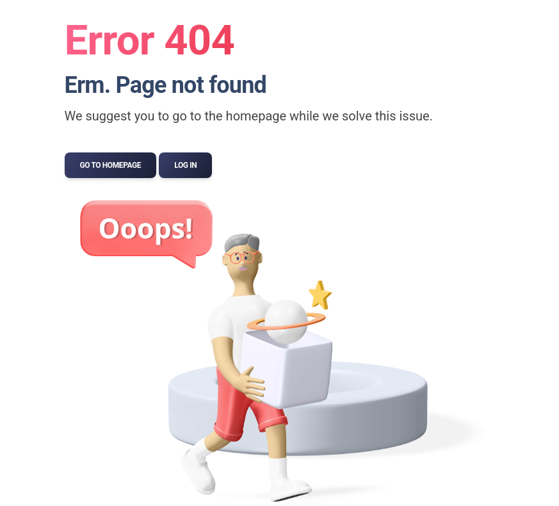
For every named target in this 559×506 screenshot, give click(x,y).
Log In (185, 165)
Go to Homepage (111, 165)
